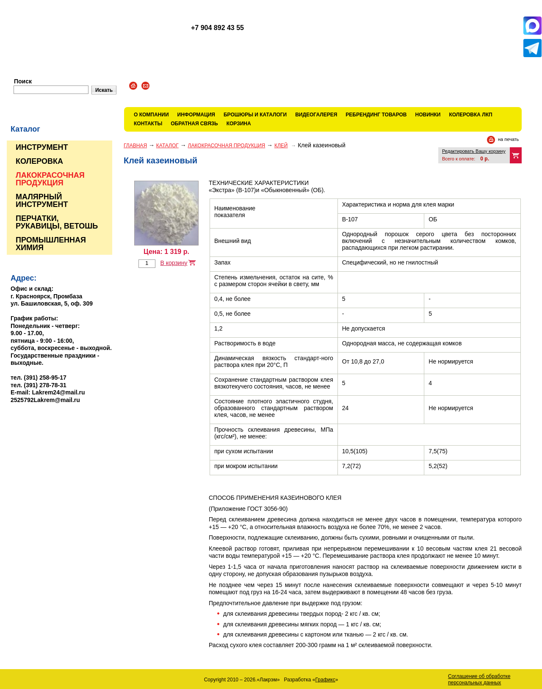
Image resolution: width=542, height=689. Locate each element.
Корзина (239, 124)
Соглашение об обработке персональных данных (479, 679)
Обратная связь (194, 124)
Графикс (325, 680)
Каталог (167, 146)
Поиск (23, 81)
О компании (151, 115)
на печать (508, 139)
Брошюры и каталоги (255, 115)
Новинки (428, 115)
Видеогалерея (316, 115)
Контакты (148, 124)
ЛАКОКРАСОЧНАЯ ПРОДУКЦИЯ (226, 146)
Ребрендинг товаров (376, 115)
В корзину (173, 262)
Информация (196, 115)
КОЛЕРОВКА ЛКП (470, 115)
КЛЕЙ (281, 146)
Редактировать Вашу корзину (474, 151)
